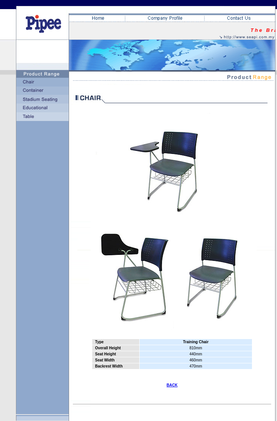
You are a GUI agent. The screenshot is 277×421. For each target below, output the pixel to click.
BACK (172, 385)
